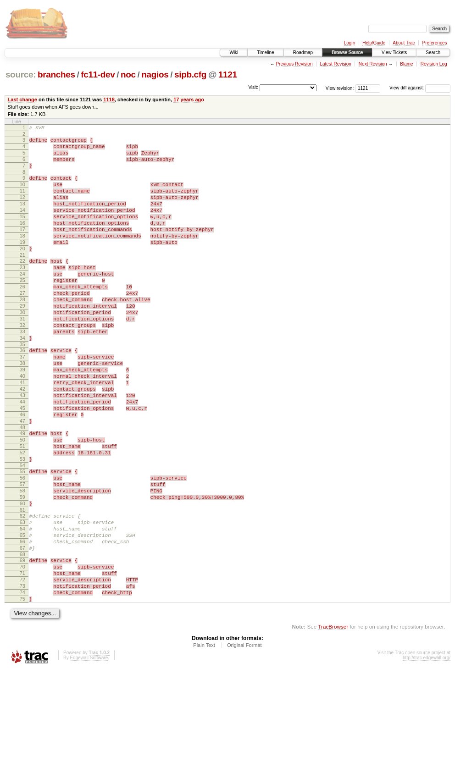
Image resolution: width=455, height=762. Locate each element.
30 (22, 348)
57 (22, 553)
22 (22, 285)
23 (22, 293)
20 (22, 272)
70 (22, 650)
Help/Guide (373, 42)
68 (22, 637)
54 (22, 531)
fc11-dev (98, 74)
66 (22, 621)
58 (22, 560)
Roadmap (303, 52)
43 (22, 447)
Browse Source (347, 52)
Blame (406, 63)
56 (22, 545)
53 (22, 523)
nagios (154, 74)
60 (22, 576)
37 (22, 400)
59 (22, 568)
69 (22, 643)
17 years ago (188, 99)
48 (22, 486)
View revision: (340, 87)
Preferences (434, 42)
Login (349, 42)
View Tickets (394, 52)
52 (22, 516)
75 (22, 689)
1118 (109, 99)
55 (22, 537)
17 (22, 248)
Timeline (265, 52)
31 (22, 356)
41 (22, 432)
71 (22, 658)
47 (22, 478)
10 (22, 194)
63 (22, 598)
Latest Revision (335, 63)
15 (22, 233)
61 (22, 584)
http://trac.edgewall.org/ (426, 749)
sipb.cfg (190, 74)
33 (22, 371)
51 (22, 508)
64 (22, 605)
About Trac (404, 42)
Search (433, 52)
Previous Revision (294, 63)
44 (22, 455)
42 (22, 439)
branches (56, 74)
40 (22, 424)
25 (22, 309)
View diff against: (419, 87)
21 (22, 279)
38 (22, 408)
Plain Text (204, 737)
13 (22, 217)
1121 (227, 74)
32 (22, 363)
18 (22, 256)
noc (128, 74)
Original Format (244, 737)
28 (22, 332)
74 (22, 682)
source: (21, 74)
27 (22, 324)
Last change (22, 99)
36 (22, 393)
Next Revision (373, 63)
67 (22, 629)
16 (22, 240)
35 (22, 387)
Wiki (233, 52)
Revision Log (434, 63)
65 (22, 613)
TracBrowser (333, 719)
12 (22, 209)
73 (22, 674)
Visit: (253, 87)
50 (22, 500)
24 (22, 301)
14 (22, 225)
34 (22, 379)
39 (22, 416)
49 (22, 492)
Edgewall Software (89, 749)
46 (22, 471)
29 (22, 340)
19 (22, 264)
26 (22, 317)
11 (22, 201)
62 (22, 590)
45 (22, 463)
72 (22, 666)
